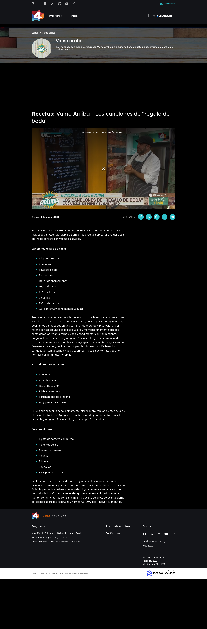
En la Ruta (75, 541)
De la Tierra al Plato (58, 541)
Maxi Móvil (37, 533)
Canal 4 (36, 32)
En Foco (65, 537)
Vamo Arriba (38, 537)
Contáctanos (113, 533)
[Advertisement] (103, 86)
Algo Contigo (52, 537)
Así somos (50, 533)
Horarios (73, 15)
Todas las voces (39, 541)
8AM (78, 533)
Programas (55, 15)
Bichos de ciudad (65, 533)
